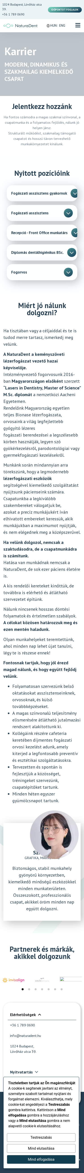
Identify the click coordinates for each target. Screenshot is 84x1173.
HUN (53, 25)
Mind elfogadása (41, 1159)
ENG (62, 25)
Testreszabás (41, 1137)
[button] (78, 25)
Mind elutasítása (41, 1148)
